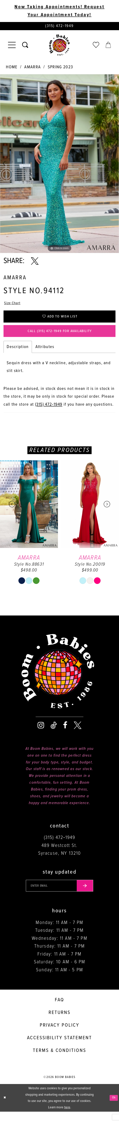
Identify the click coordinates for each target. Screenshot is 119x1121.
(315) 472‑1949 (48, 412)
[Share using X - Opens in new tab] (35, 262)
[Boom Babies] (59, 46)
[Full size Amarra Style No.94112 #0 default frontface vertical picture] (59, 165)
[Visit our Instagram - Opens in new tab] (41, 732)
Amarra (32, 68)
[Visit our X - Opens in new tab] (77, 732)
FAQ (59, 1009)
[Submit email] (89, 894)
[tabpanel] (59, 165)
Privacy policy (59, 1034)
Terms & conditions (59, 1060)
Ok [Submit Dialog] (113, 1107)
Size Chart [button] (14, 305)
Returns (59, 1022)
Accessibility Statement (59, 1047)
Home (11, 68)
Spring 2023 (60, 68)
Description (18, 354)
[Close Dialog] (5, 1107)
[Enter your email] (59, 894)
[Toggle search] (25, 46)
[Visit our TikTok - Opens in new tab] (53, 732)
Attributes (44, 354)
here (67, 1116)
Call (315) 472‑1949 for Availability (60, 337)
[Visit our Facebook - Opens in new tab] (65, 732)
